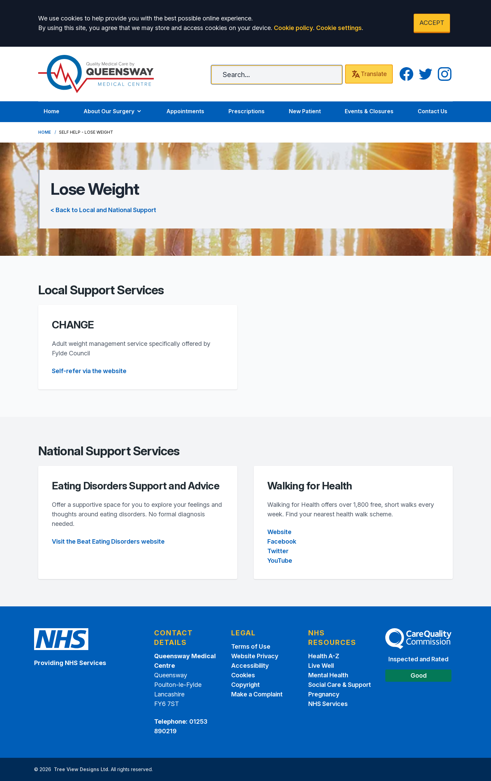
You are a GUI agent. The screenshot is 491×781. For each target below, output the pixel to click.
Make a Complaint (257, 694)
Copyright (245, 684)
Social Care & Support (339, 684)
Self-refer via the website (89, 370)
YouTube (279, 560)
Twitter (277, 551)
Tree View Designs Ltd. (81, 769)
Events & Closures (369, 111)
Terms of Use (250, 646)
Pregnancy (323, 694)
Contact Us (432, 111)
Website (279, 531)
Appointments (185, 111)
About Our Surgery (113, 111)
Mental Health (328, 675)
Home (51, 111)
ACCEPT (431, 22)
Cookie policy (293, 27)
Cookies (243, 675)
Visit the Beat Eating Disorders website (108, 541)
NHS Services (328, 703)
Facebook (281, 541)
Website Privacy (254, 656)
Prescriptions (246, 111)
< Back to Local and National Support (103, 209)
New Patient (305, 111)
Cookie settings (339, 27)
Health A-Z (323, 656)
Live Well (321, 665)
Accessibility (250, 665)
